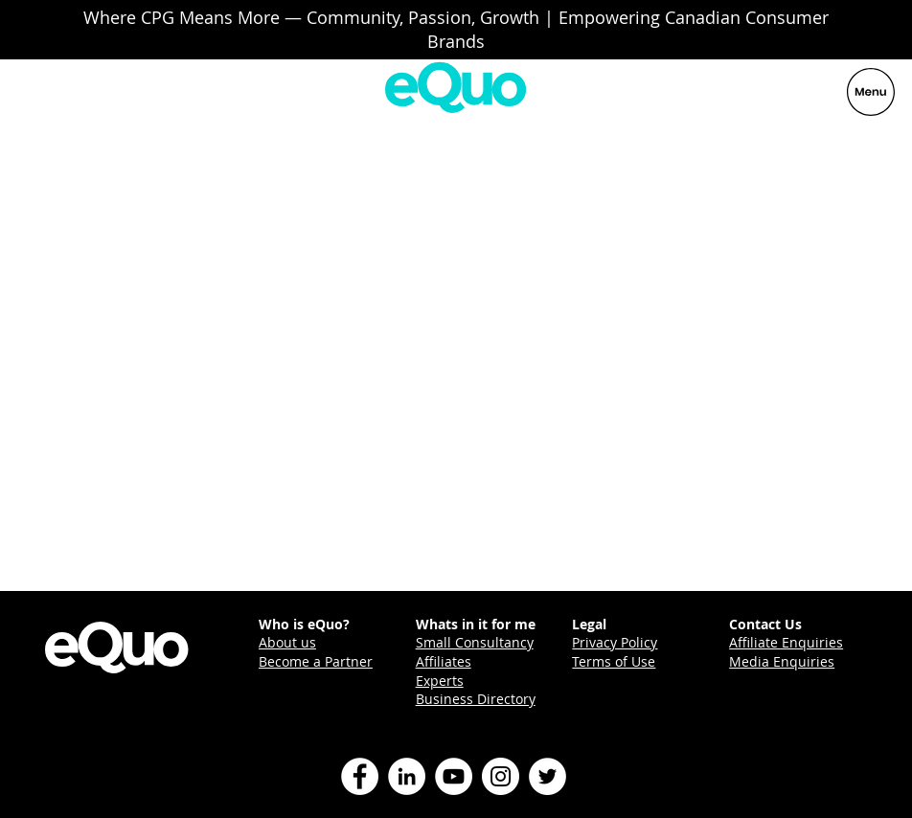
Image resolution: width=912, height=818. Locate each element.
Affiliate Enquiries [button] (786, 642)
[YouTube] (453, 776)
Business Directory (476, 699)
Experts (440, 680)
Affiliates (443, 661)
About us (287, 642)
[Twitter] (547, 776)
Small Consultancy (475, 642)
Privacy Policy (614, 642)
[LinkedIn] (406, 776)
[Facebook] (359, 776)
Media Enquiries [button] (781, 661)
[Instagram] (500, 776)
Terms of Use (613, 661)
